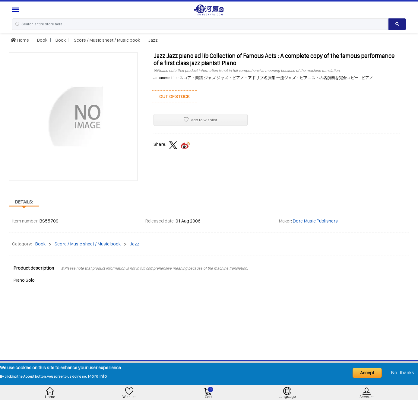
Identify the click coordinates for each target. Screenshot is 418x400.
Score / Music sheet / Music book (106, 40)
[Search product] (397, 24)
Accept (367, 373)
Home (20, 40)
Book (41, 40)
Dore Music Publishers (315, 221)
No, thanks (402, 372)
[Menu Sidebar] (16, 10)
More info (97, 376)
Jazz (152, 40)
